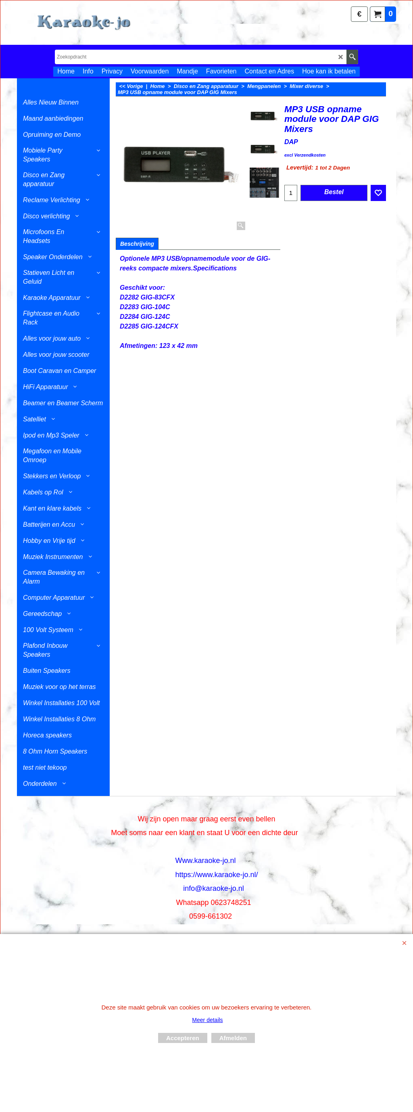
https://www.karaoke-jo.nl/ (216, 875)
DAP (291, 141)
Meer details (207, 1020)
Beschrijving (137, 244)
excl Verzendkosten (304, 155)
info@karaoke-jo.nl (213, 888)
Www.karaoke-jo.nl (205, 861)
